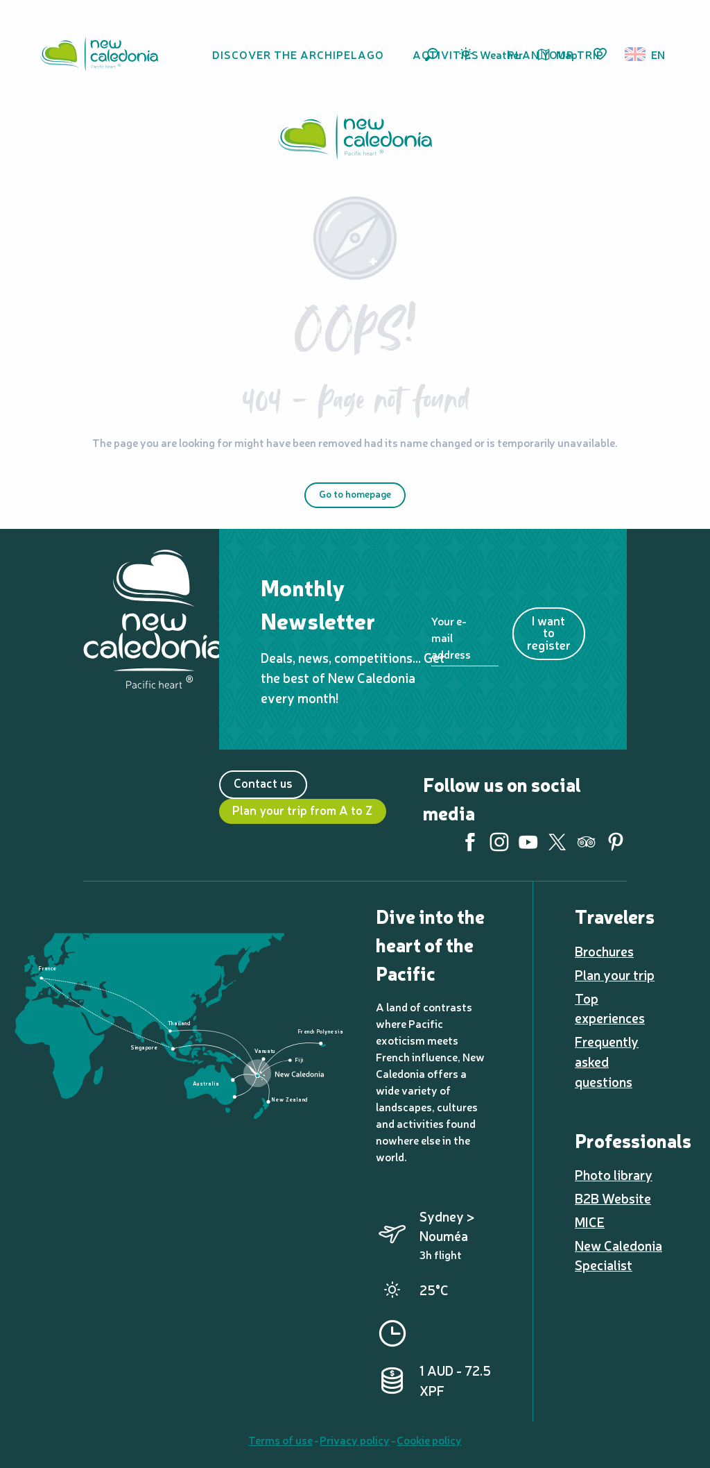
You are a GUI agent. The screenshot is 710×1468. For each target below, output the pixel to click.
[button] (431, 54)
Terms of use (280, 1439)
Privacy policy (355, 1439)
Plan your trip (615, 974)
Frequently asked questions (607, 1061)
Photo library (613, 1174)
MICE (590, 1222)
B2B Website (613, 1198)
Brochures (604, 951)
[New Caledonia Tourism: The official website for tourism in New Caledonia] (355, 139)
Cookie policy (429, 1439)
